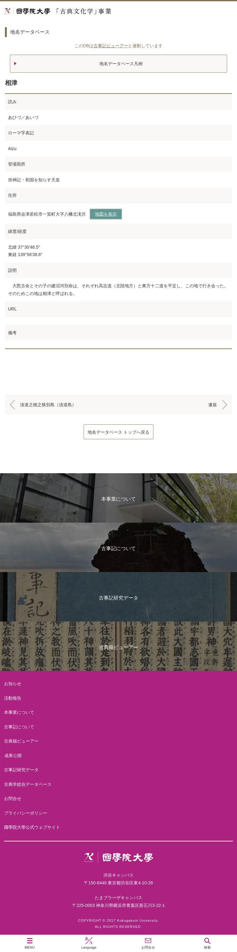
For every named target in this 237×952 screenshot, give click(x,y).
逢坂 (212, 404)
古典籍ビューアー (118, 647)
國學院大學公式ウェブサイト (32, 827)
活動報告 (12, 698)
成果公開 (13, 755)
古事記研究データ (118, 597)
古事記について (118, 548)
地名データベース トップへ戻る (118, 432)
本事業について (118, 499)
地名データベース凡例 (121, 63)
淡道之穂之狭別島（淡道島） (48, 404)
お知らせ (12, 683)
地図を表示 (106, 214)
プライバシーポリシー (25, 813)
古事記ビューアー (111, 45)
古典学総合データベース (28, 784)
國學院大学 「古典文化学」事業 (81, 11)
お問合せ (12, 798)
